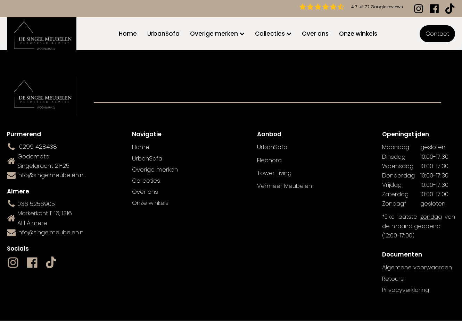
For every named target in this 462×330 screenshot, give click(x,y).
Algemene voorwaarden (417, 267)
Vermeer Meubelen (284, 186)
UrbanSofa (163, 33)
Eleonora (269, 160)
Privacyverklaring (405, 290)
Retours (393, 279)
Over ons (315, 33)
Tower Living (274, 173)
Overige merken (217, 33)
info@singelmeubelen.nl (50, 175)
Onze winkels (358, 33)
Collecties (273, 33)
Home (128, 33)
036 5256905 (36, 204)
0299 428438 (38, 146)
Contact (437, 33)
